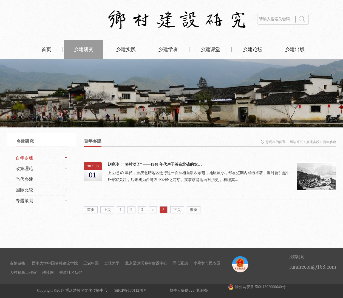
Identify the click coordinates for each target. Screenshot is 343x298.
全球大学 (112, 263)
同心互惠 (180, 263)
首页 (46, 49)
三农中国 (91, 263)
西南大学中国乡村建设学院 (55, 263)
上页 (107, 210)
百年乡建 (329, 142)
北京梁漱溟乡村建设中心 (146, 263)
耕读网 (48, 273)
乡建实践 (312, 142)
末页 (193, 210)
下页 (177, 210)
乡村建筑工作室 (23, 273)
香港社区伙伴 (70, 273)
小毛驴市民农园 (207, 263)
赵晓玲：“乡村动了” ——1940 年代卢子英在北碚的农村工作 (158, 164)
